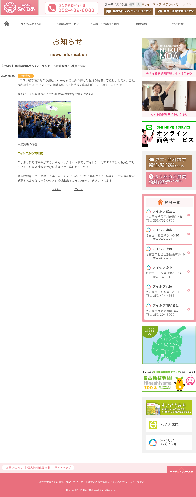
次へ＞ (78, 189)
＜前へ (56, 189)
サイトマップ (152, 4)
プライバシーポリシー (179, 4)
